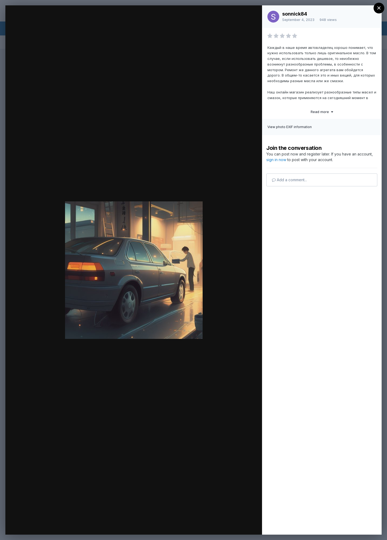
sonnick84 (294, 14)
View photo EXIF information (289, 127)
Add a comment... (289, 179)
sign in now (276, 159)
